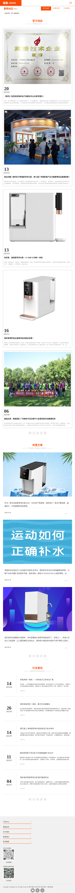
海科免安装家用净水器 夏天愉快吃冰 (34, 851)
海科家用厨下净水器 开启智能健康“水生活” (36, 827)
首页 (12, 13)
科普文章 (56, 8)
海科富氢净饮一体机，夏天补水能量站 (35, 778)
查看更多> (22, 764)
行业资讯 (67, 8)
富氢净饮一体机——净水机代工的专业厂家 (37, 753)
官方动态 (46, 8)
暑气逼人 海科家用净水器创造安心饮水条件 (37, 802)
